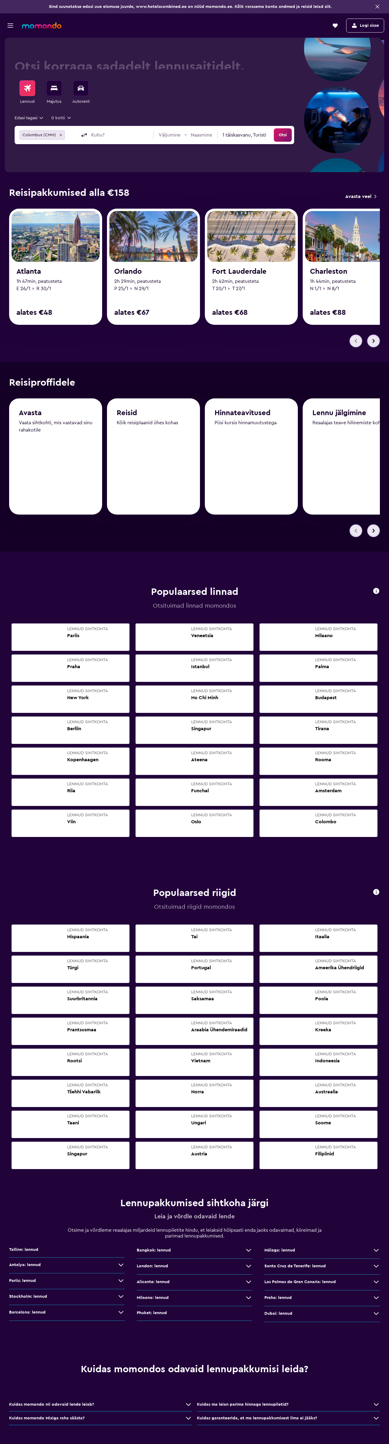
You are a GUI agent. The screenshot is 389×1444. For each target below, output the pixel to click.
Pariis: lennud (22, 1281)
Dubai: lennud (278, 1314)
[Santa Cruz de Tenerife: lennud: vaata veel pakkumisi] (376, 1267)
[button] (377, 6)
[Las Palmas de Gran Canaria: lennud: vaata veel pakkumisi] (376, 1282)
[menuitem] (27, 92)
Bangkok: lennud (154, 1251)
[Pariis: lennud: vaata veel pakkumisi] (121, 1281)
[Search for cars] (81, 88)
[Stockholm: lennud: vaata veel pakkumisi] (121, 1297)
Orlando (128, 271)
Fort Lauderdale (239, 271)
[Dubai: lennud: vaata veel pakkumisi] (376, 1314)
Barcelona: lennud (27, 1313)
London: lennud (152, 1267)
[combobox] (29, 118)
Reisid (127, 415)
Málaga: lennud (279, 1251)
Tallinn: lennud (23, 1250)
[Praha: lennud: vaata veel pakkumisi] (376, 1298)
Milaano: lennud (153, 1298)
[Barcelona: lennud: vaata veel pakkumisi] (121, 1313)
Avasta (30, 415)
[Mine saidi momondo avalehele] (41, 26)
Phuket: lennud (152, 1314)
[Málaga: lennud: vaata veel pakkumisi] (376, 1251)
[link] (361, 196)
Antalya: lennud (25, 1266)
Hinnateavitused (242, 416)
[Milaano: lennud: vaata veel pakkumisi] (248, 1298)
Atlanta (28, 271)
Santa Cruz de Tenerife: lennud (295, 1267)
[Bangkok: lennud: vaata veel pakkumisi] (248, 1251)
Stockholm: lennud (28, 1297)
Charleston (328, 271)
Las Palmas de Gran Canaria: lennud (300, 1283)
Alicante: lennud (153, 1283)
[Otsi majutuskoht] (54, 88)
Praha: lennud (278, 1298)
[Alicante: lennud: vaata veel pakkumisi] (248, 1282)
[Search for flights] (27, 88)
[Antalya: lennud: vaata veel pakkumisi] (121, 1265)
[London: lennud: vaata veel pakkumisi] (248, 1267)
